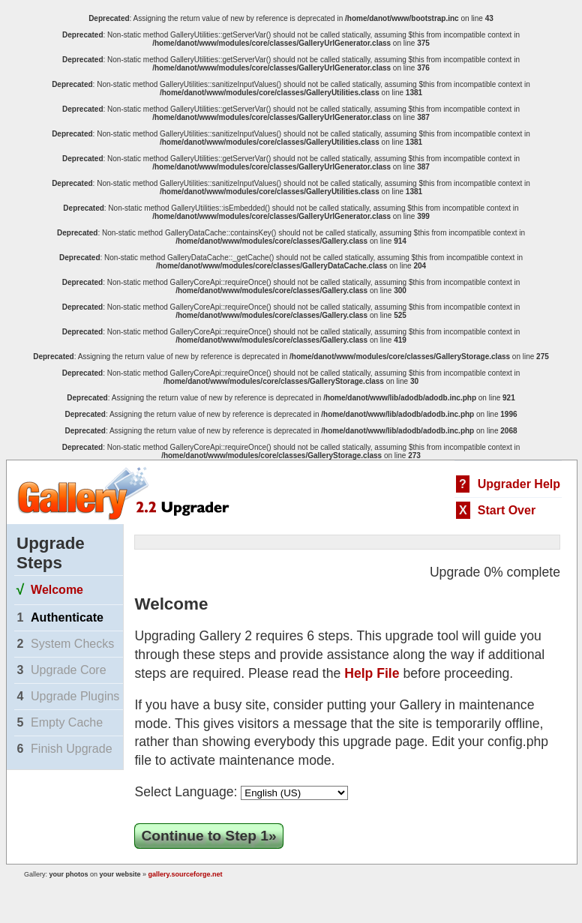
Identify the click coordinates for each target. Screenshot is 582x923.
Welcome (57, 589)
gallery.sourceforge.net (185, 874)
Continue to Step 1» (208, 836)
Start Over (507, 510)
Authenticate (67, 617)
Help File (371, 673)
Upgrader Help (519, 484)
